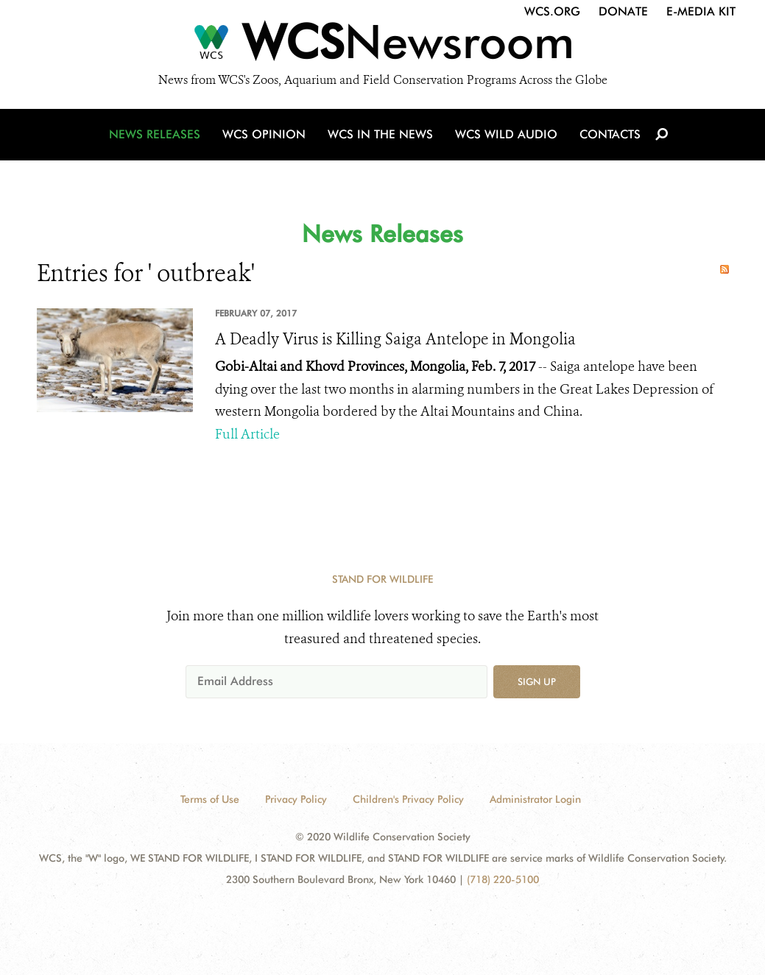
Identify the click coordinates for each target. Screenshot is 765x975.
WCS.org (552, 11)
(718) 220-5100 (503, 879)
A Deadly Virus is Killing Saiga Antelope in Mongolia (395, 339)
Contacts (610, 134)
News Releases (154, 134)
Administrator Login (535, 799)
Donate (623, 11)
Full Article (247, 434)
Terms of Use (209, 799)
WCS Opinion (264, 134)
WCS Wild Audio (506, 134)
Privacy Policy (296, 799)
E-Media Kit (701, 11)
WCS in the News (380, 134)
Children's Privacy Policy (408, 799)
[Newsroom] (382, 45)
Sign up (537, 681)
